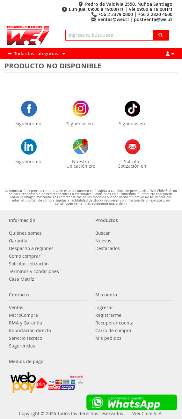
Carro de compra (113, 330)
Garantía (18, 241)
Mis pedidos (108, 338)
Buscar (102, 233)
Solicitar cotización (29, 264)
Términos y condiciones (34, 271)
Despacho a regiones (31, 248)
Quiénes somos (25, 233)
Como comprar (24, 256)
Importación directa (30, 330)
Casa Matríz (21, 279)
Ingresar (104, 307)
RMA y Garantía (25, 323)
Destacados (107, 248)
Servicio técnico (25, 338)
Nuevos (103, 241)
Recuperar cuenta (114, 323)
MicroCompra (23, 315)
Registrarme (108, 315)
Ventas (16, 307)
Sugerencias (22, 346)
